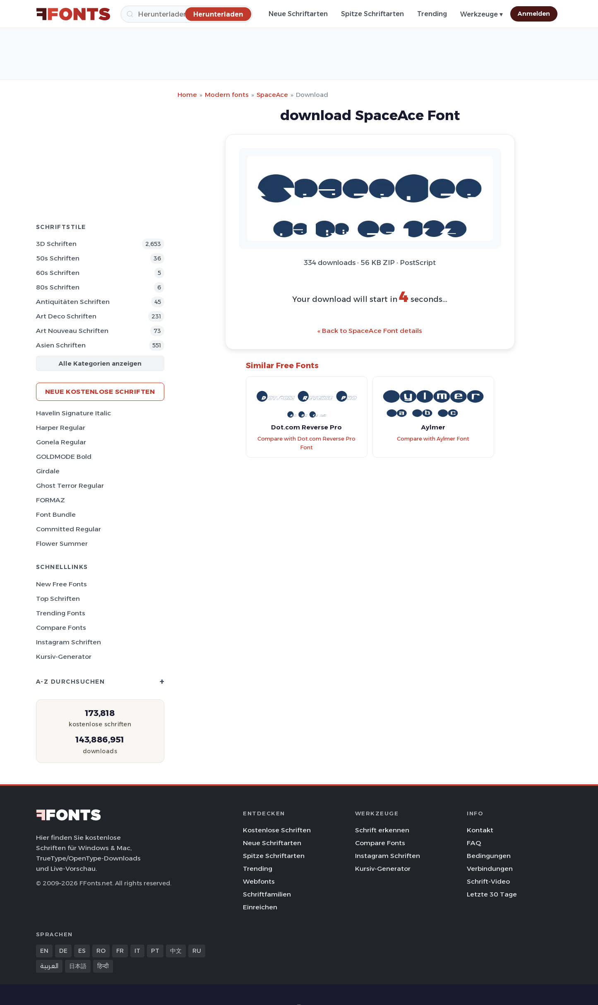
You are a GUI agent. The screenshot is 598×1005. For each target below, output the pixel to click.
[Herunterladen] (218, 14)
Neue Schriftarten (298, 14)
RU (196, 950)
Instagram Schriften (68, 642)
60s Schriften (57, 273)
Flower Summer (62, 543)
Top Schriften (58, 599)
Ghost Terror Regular (70, 485)
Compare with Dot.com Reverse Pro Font (306, 443)
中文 (176, 950)
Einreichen (260, 907)
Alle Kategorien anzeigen (100, 363)
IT (137, 950)
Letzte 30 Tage (492, 894)
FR (120, 950)
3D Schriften (56, 244)
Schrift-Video (488, 881)
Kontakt (480, 830)
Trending (432, 14)
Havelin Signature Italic (73, 413)
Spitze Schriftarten (372, 14)
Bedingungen (489, 856)
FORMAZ (50, 500)
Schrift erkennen (382, 830)
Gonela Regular (61, 442)
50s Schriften (57, 258)
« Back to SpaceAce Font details (369, 331)
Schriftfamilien (267, 894)
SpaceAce (272, 95)
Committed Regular (68, 529)
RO (101, 950)
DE (63, 950)
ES (82, 950)
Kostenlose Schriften (277, 830)
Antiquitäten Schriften (73, 302)
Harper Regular (60, 427)
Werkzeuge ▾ (481, 14)
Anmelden (534, 13)
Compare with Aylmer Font (433, 439)
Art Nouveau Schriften (72, 331)
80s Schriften (57, 287)
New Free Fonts (61, 584)
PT (155, 950)
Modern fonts (227, 95)
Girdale (48, 471)
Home (187, 95)
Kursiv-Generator (63, 656)
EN (44, 950)
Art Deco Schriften (66, 316)
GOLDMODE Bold (63, 456)
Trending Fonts (60, 613)
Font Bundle (56, 514)
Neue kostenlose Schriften (100, 391)
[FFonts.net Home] (73, 14)
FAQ (474, 843)
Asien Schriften (61, 345)
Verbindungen (490, 868)
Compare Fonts (61, 627)
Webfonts (259, 881)
